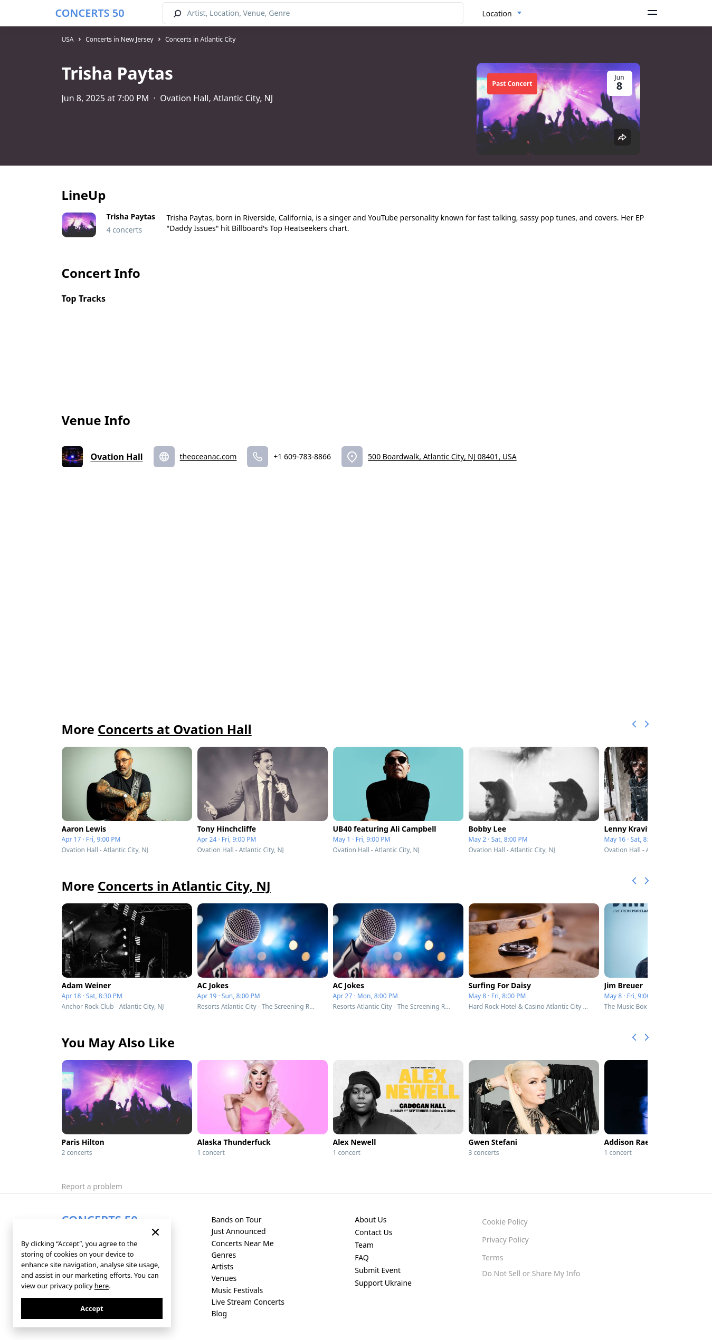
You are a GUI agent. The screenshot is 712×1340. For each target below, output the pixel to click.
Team (364, 1245)
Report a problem (92, 1186)
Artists (222, 1266)
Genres (223, 1255)
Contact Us (373, 1232)
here (101, 1285)
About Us (370, 1219)
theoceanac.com (208, 456)
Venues (223, 1278)
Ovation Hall (117, 456)
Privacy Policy (505, 1240)
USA (68, 39)
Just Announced (238, 1231)
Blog (219, 1313)
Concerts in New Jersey (119, 39)
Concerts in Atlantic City (200, 39)
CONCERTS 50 (90, 13)
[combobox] (502, 13)
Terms (492, 1257)
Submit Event (378, 1270)
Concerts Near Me (242, 1243)
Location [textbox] (497, 13)
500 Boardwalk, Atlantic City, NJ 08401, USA (442, 456)
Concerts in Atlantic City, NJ (184, 885)
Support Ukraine (383, 1283)
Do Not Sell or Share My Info (531, 1273)
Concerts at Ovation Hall (175, 729)
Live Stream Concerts (247, 1302)
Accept (91, 1308)
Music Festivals (237, 1290)
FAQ (362, 1257)
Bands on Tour (236, 1219)
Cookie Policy (504, 1222)
